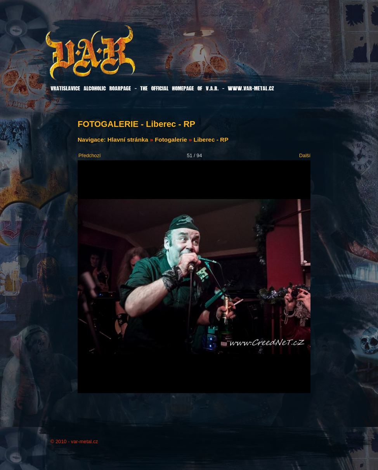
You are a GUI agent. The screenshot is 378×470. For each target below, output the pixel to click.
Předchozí (89, 155)
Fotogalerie (171, 139)
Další (304, 155)
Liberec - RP (211, 139)
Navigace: (93, 139)
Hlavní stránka (128, 139)
